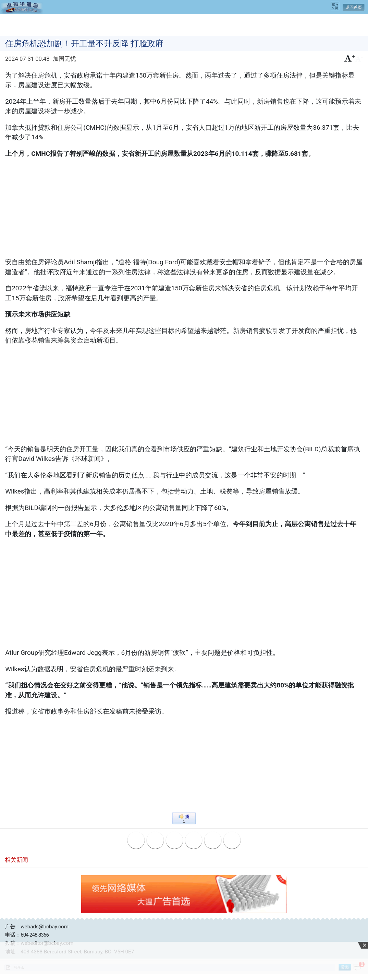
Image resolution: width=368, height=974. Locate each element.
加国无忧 (64, 59)
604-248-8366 (35, 935)
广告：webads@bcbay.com (37, 927)
